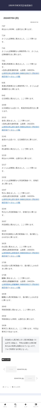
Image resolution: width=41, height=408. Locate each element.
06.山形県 (6, 359)
